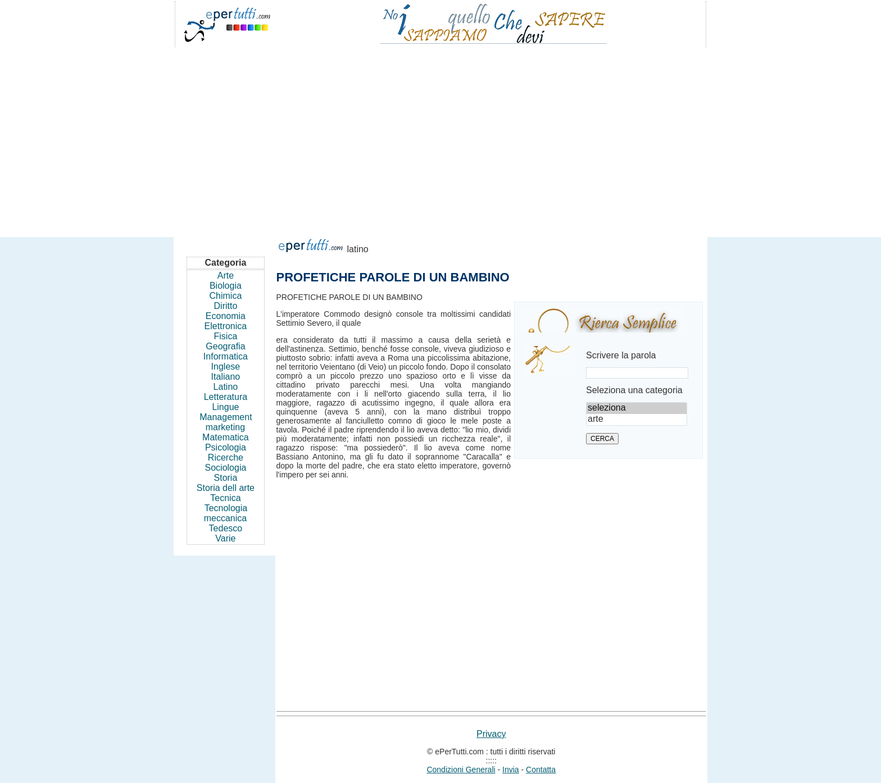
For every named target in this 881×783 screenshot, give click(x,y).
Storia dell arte (226, 488)
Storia (226, 477)
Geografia (225, 346)
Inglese (225, 366)
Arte (225, 275)
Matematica (225, 437)
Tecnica (225, 498)
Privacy (491, 734)
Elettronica (226, 326)
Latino (226, 386)
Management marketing (225, 422)
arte (637, 419)
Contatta (541, 769)
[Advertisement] (440, 137)
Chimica (226, 296)
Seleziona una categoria (634, 390)
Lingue (225, 407)
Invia (510, 769)
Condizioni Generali (460, 769)
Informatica (225, 356)
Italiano (225, 376)
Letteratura (225, 397)
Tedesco (226, 528)
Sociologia (226, 467)
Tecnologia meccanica (225, 513)
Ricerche (225, 457)
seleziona (637, 408)
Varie (225, 538)
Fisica (226, 336)
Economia (226, 316)
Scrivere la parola (621, 355)
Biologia (226, 285)
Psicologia (225, 447)
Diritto (226, 306)
